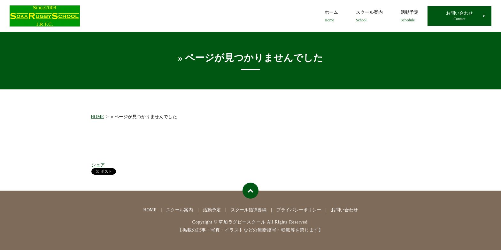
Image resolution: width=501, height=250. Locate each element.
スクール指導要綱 (248, 210)
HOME (97, 116)
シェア (98, 165)
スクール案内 (369, 16)
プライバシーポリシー (298, 210)
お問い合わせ (459, 16)
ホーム (331, 16)
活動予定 (410, 16)
